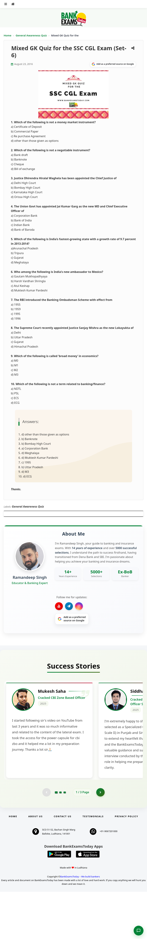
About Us (35, 863)
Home (7, 35)
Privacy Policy (126, 863)
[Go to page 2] (60, 839)
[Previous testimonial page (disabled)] (46, 839)
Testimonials (93, 863)
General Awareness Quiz (31, 35)
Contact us (62, 863)
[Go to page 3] (64, 839)
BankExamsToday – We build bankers (80, 923)
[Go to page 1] (56, 839)
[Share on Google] (113, 64)
